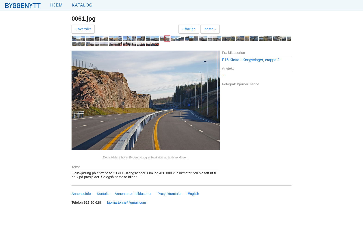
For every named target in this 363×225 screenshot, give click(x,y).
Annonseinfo (81, 194)
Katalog (82, 5)
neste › (210, 29)
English (193, 194)
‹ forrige (189, 29)
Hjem (56, 5)
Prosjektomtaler (170, 194)
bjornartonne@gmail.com (126, 202)
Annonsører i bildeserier (133, 194)
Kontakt (103, 194)
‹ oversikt (83, 29)
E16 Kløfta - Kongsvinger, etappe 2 (250, 60)
